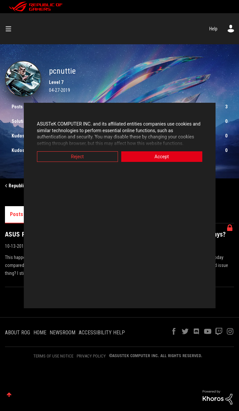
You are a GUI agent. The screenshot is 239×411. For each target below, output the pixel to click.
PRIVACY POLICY (91, 356)
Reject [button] (71, 156)
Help (213, 28)
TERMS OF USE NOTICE (53, 356)
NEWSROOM (62, 332)
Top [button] (9, 395)
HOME (39, 332)
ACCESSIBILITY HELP (102, 332)
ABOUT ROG (17, 332)
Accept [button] (167, 156)
